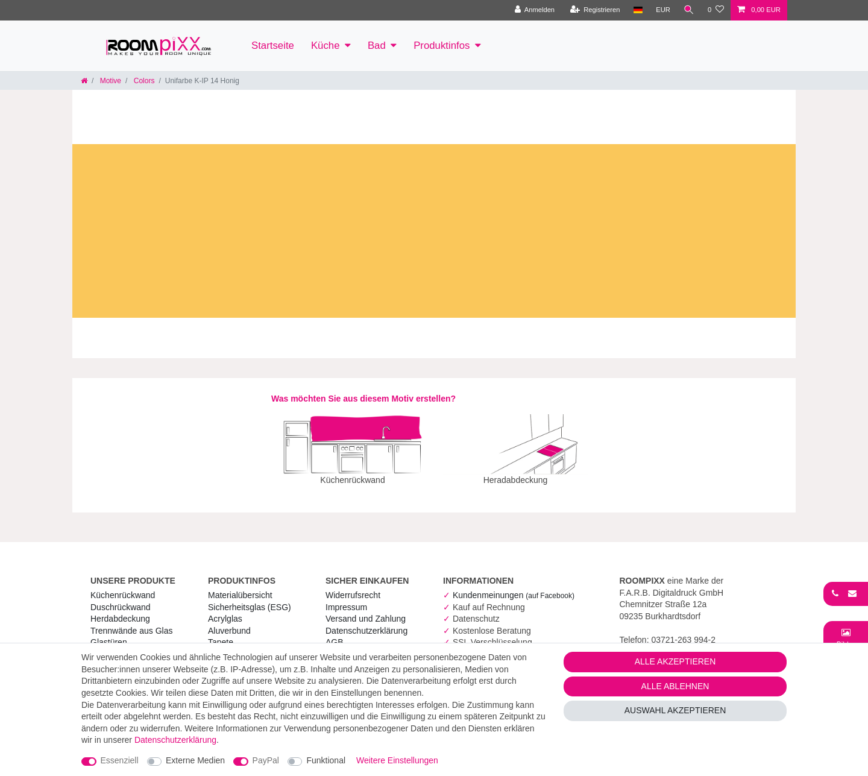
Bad (377, 45)
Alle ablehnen (675, 686)
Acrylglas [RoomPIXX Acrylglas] (225, 610)
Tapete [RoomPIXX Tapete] (220, 634)
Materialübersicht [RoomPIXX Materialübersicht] (240, 586)
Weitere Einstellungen (397, 760)
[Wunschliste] (716, 10)
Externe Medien (195, 760)
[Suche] (689, 10)
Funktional (325, 760)
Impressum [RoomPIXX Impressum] (346, 599)
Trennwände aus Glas (131, 622)
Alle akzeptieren (675, 661)
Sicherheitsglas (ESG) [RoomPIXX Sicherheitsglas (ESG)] (249, 599)
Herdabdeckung (120, 610)
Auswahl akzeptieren (675, 710)
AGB (335, 634)
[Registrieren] (594, 10)
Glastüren (108, 634)
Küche (325, 45)
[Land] (637, 10)
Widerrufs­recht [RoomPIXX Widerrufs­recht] (353, 586)
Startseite (272, 45)
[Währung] (663, 10)
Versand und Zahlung (366, 610)
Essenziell (120, 760)
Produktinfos (442, 45)
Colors (142, 81)
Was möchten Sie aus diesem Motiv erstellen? (363, 398)
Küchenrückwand (122, 586)
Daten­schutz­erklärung (366, 622)
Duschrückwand (120, 599)
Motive (109, 81)
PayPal (266, 760)
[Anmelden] (534, 10)
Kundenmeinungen (513, 586)
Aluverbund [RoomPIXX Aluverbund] (229, 622)
